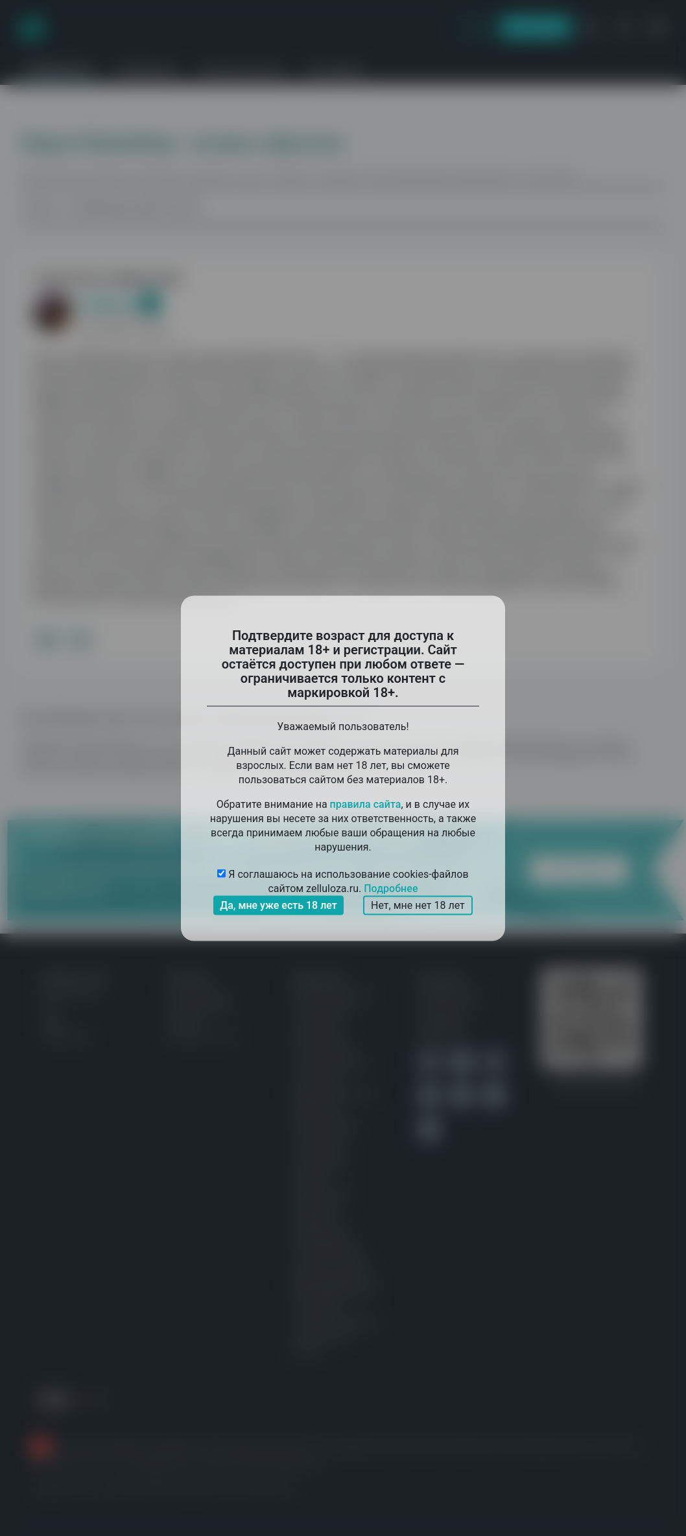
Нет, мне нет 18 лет (418, 905)
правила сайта (365, 803)
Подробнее (391, 888)
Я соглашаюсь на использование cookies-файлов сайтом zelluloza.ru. (342, 881)
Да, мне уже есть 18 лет (278, 905)
